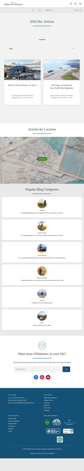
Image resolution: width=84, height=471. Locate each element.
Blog (39, 10)
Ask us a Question (14, 421)
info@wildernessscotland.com (25, 403)
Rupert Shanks (55, 95)
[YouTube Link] (48, 377)
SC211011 (58, 449)
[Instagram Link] (42, 377)
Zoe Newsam (16, 95)
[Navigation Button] (80, 4)
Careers (10, 428)
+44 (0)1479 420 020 (17, 397)
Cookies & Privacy (35, 453)
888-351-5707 (22, 400)
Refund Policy (12, 423)
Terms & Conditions (48, 453)
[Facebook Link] (36, 377)
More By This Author (27, 95)
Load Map (42, 159)
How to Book (12, 418)
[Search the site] (71, 4)
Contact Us (11, 426)
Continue (66, 369)
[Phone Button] (75, 4)
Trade (10, 431)
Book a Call (11, 403)
